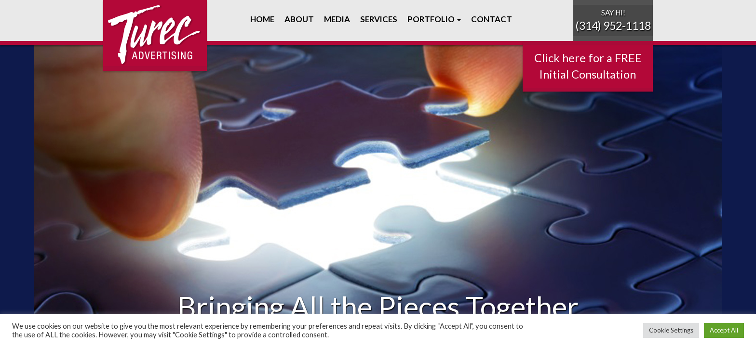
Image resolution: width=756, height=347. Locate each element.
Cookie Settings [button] (671, 330)
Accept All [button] (724, 330)
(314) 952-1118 (613, 25)
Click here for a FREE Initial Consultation (588, 66)
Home (261, 19)
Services (378, 19)
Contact (491, 19)
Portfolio (433, 19)
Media (336, 19)
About (298, 19)
